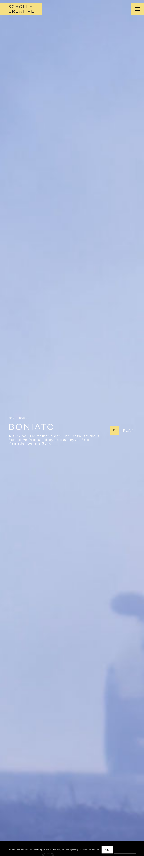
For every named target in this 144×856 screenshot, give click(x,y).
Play (128, 430)
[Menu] (136, 9)
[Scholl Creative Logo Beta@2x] (21, 9)
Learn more (124, 849)
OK (107, 849)
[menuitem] (136, 9)
